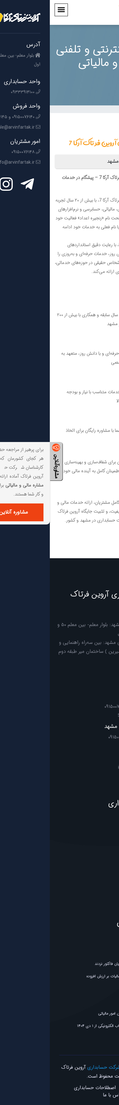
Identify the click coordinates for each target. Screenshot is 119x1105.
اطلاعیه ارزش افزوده (98, 1001)
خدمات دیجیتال (101, 869)
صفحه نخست (89, 1088)
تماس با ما (63, 1095)
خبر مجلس (105, 951)
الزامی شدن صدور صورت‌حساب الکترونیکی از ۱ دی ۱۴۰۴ (70, 1026)
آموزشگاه (107, 857)
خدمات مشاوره (102, 906)
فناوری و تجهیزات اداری (95, 882)
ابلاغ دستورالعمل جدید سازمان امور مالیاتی (81, 1013)
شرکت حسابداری (54, 1067)
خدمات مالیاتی (103, 832)
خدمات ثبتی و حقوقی (97, 894)
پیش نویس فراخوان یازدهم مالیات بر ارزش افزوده (75, 976)
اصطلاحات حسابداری (45, 1088)
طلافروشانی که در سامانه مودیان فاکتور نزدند (79, 964)
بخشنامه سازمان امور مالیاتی (92, 989)
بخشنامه (107, 1038)
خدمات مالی (104, 844)
